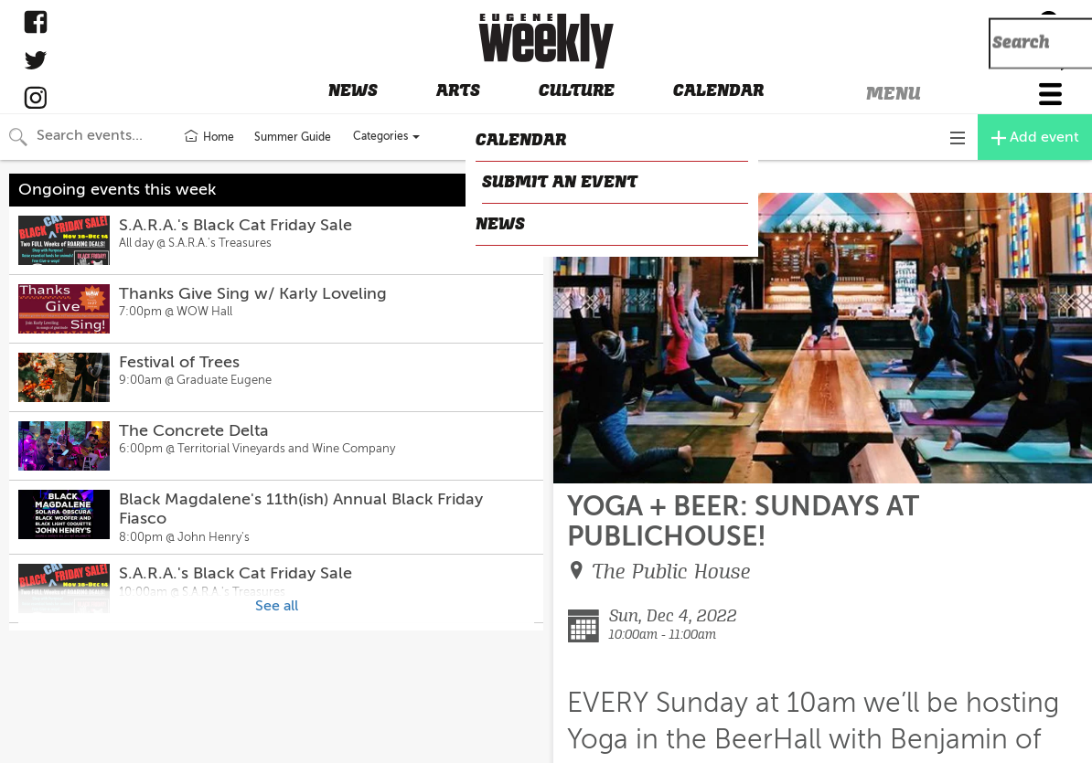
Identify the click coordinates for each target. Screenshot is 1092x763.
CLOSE (581, 177)
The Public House (671, 571)
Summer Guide (292, 137)
